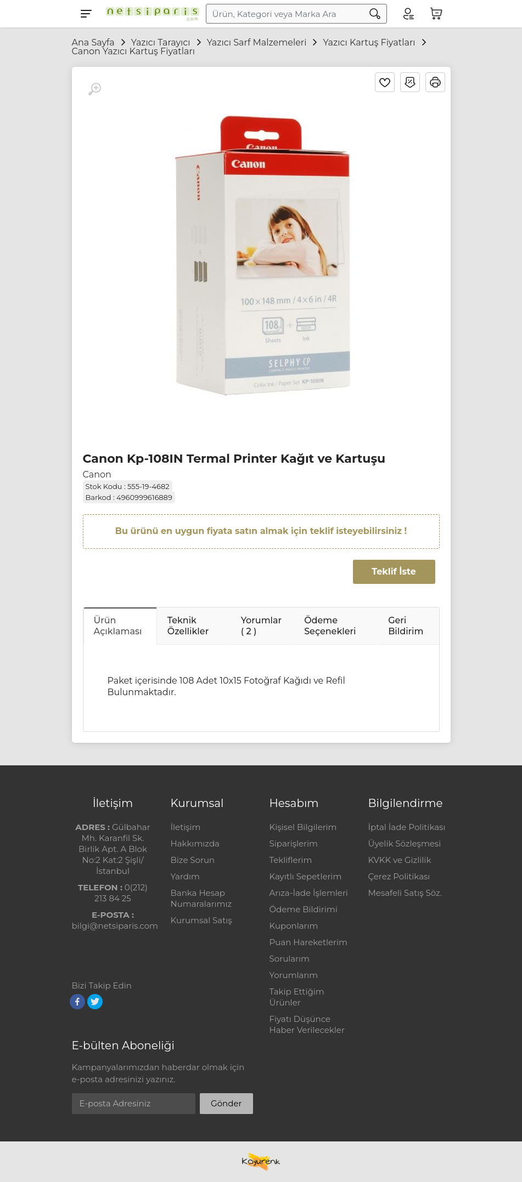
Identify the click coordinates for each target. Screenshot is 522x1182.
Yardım (185, 876)
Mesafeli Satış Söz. (405, 893)
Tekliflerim (291, 860)
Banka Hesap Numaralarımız (201, 898)
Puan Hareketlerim (308, 942)
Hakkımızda (195, 843)
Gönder (226, 1103)
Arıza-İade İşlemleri (309, 893)
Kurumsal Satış (201, 920)
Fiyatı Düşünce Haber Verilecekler (307, 1024)
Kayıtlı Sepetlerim (306, 876)
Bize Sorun (193, 860)
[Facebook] (77, 1001)
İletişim (186, 827)
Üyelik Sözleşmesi (404, 843)
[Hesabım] (408, 13)
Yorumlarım (294, 975)
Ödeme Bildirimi (304, 909)
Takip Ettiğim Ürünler (297, 997)
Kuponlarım (294, 925)
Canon (97, 474)
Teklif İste (394, 571)
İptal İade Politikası (407, 827)
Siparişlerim (294, 843)
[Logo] (149, 13)
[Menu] (86, 13)
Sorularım (290, 958)
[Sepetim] (436, 13)
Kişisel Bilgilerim (303, 827)
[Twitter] (95, 1001)
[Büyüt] (94, 89)
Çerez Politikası (399, 876)
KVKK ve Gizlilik (399, 860)
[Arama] (374, 13)
